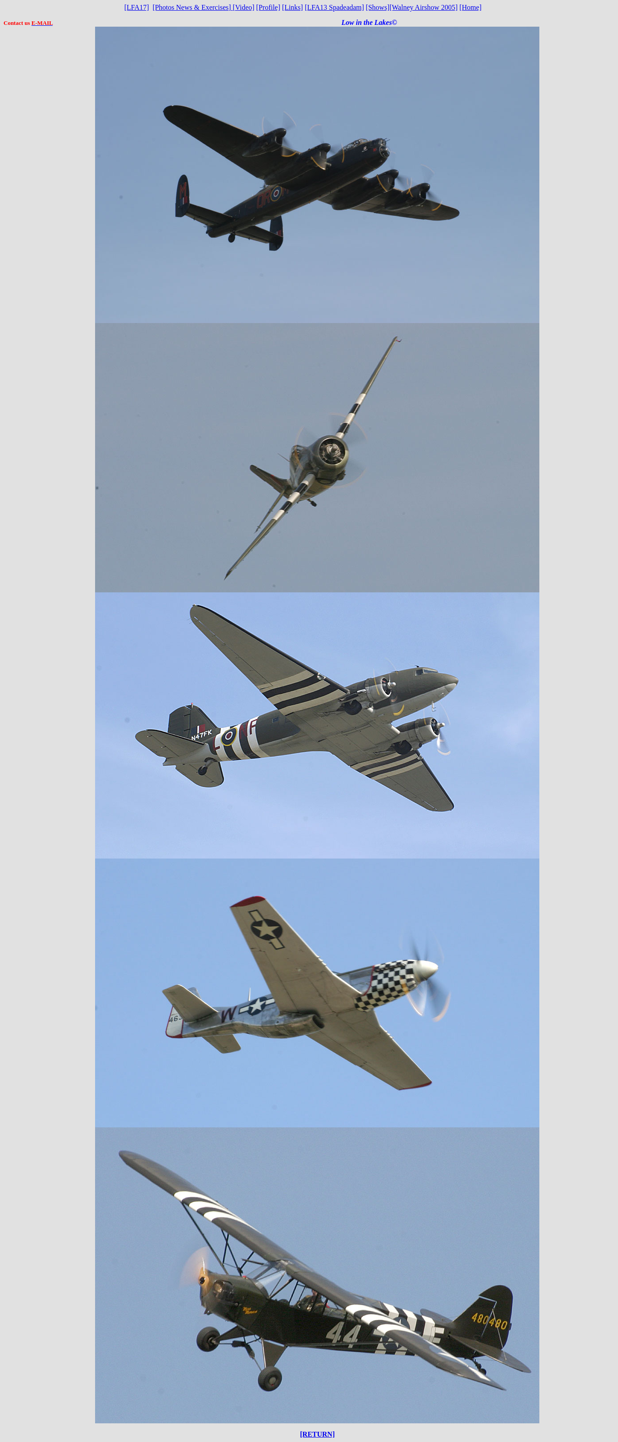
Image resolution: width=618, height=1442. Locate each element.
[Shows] (377, 7)
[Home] (470, 7)
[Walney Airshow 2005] (424, 7)
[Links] (292, 7)
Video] (244, 7)
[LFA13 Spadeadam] (334, 7)
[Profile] (268, 7)
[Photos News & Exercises (190, 7)
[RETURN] (317, 1434)
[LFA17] (136, 7)
